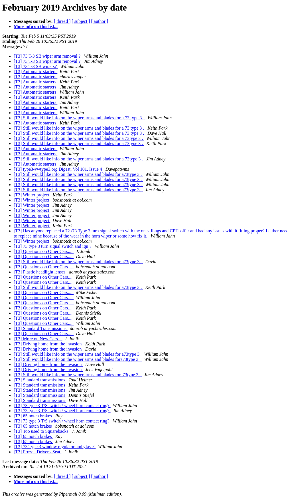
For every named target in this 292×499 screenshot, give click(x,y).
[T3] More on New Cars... (38, 338)
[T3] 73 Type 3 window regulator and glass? (55, 446)
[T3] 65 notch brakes (33, 415)
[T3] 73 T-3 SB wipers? (36, 66)
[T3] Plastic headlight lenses (40, 271)
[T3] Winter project (32, 194)
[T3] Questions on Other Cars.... (44, 251)
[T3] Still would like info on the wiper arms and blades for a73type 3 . (78, 174)
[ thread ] (62, 21)
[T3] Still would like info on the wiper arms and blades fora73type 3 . (78, 359)
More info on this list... (36, 26)
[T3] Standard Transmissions (41, 328)
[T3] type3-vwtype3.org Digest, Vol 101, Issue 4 (58, 169)
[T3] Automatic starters (35, 71)
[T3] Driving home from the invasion (48, 343)
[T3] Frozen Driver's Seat (37, 451)
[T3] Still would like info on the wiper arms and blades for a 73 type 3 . (79, 117)
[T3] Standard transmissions (40, 379)
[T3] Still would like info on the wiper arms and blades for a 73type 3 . (79, 138)
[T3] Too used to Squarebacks (41, 431)
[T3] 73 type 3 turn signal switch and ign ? (53, 246)
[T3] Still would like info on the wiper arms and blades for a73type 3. (78, 354)
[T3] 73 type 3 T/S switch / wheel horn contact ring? (62, 405)
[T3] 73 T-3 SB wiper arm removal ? (48, 56)
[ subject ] (81, 21)
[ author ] (99, 21)
